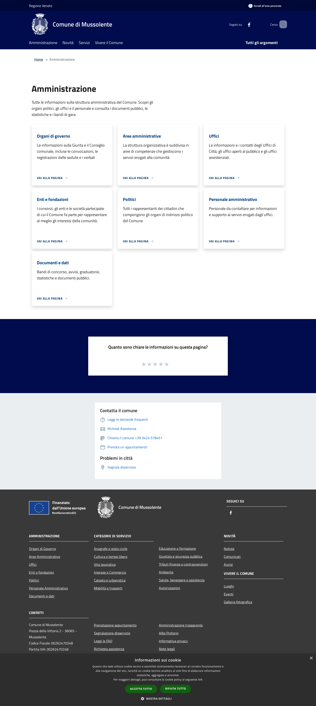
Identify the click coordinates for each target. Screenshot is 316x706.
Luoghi (229, 586)
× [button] (311, 658)
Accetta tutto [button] (141, 689)
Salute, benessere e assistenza (182, 580)
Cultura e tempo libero (110, 556)
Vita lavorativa (105, 564)
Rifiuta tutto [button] (175, 688)
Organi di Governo (42, 548)
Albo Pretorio (168, 633)
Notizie (229, 548)
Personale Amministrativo (48, 588)
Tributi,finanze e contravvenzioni (183, 564)
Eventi (228, 594)
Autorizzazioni (169, 588)
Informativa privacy (173, 641)
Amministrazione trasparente (181, 625)
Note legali (167, 648)
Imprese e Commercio (110, 572)
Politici (34, 580)
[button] (158, 698)
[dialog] (158, 680)
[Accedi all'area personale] (265, 6)
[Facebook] (242, 24)
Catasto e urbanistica (110, 580)
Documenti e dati (41, 596)
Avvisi (228, 564)
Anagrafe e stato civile (110, 548)
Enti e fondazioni (41, 572)
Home (38, 59)
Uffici (33, 564)
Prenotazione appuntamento (115, 625)
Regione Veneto (40, 5)
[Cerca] (281, 24)
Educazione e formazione (177, 548)
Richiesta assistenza (109, 648)
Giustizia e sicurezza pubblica (180, 556)
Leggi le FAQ (103, 641)
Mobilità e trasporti (108, 588)
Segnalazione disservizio (112, 633)
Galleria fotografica (238, 602)
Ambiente (166, 572)
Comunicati (232, 556)
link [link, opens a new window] (200, 679)
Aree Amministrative (44, 556)
